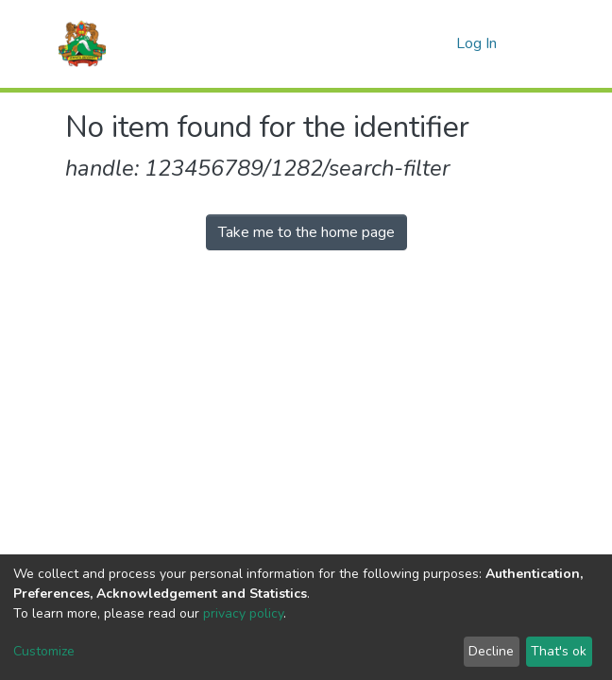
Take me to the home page (306, 232)
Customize (44, 651)
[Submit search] (408, 43)
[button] (436, 43)
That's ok (558, 651)
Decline (491, 651)
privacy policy (243, 613)
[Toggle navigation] (534, 43)
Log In (478, 43)
